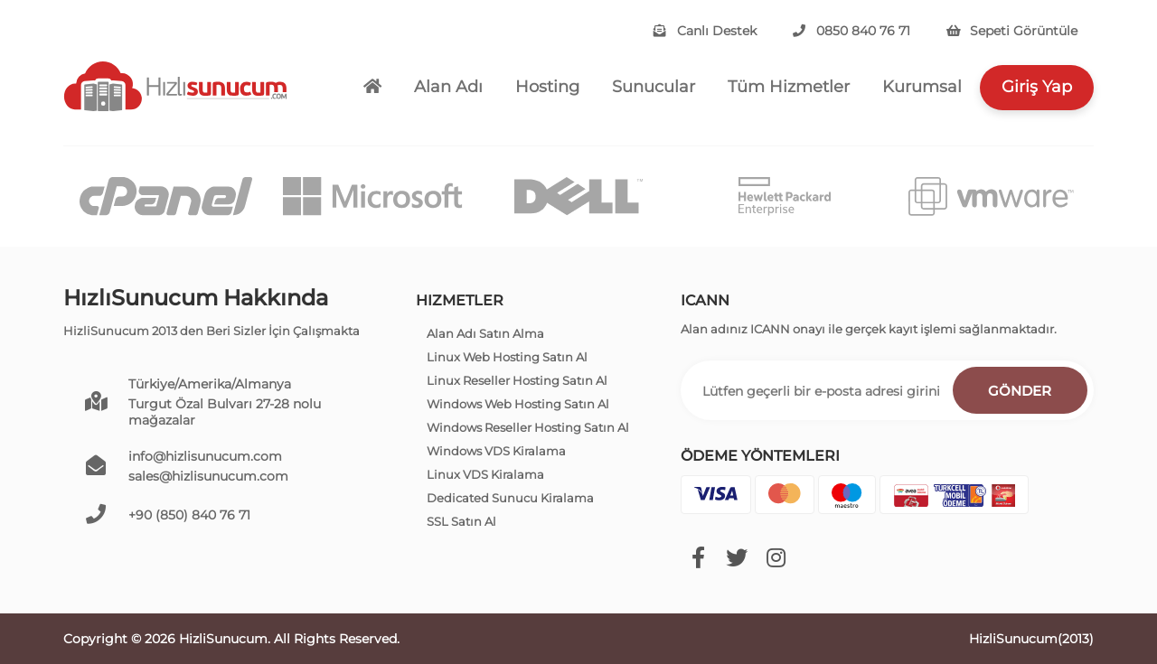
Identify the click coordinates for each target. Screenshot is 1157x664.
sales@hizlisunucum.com (208, 476)
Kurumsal (922, 87)
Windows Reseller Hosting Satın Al (528, 427)
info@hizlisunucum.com (205, 456)
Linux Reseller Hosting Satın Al (517, 380)
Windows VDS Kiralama (496, 451)
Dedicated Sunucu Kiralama (510, 498)
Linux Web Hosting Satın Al (507, 357)
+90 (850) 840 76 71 (189, 515)
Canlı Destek (705, 31)
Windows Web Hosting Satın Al (518, 404)
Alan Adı (448, 87)
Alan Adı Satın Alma (485, 333)
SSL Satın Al (461, 521)
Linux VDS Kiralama (485, 474)
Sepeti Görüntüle (1011, 31)
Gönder (1019, 390)
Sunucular (653, 87)
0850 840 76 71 (851, 31)
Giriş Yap (1037, 87)
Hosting (547, 87)
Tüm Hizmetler (789, 87)
